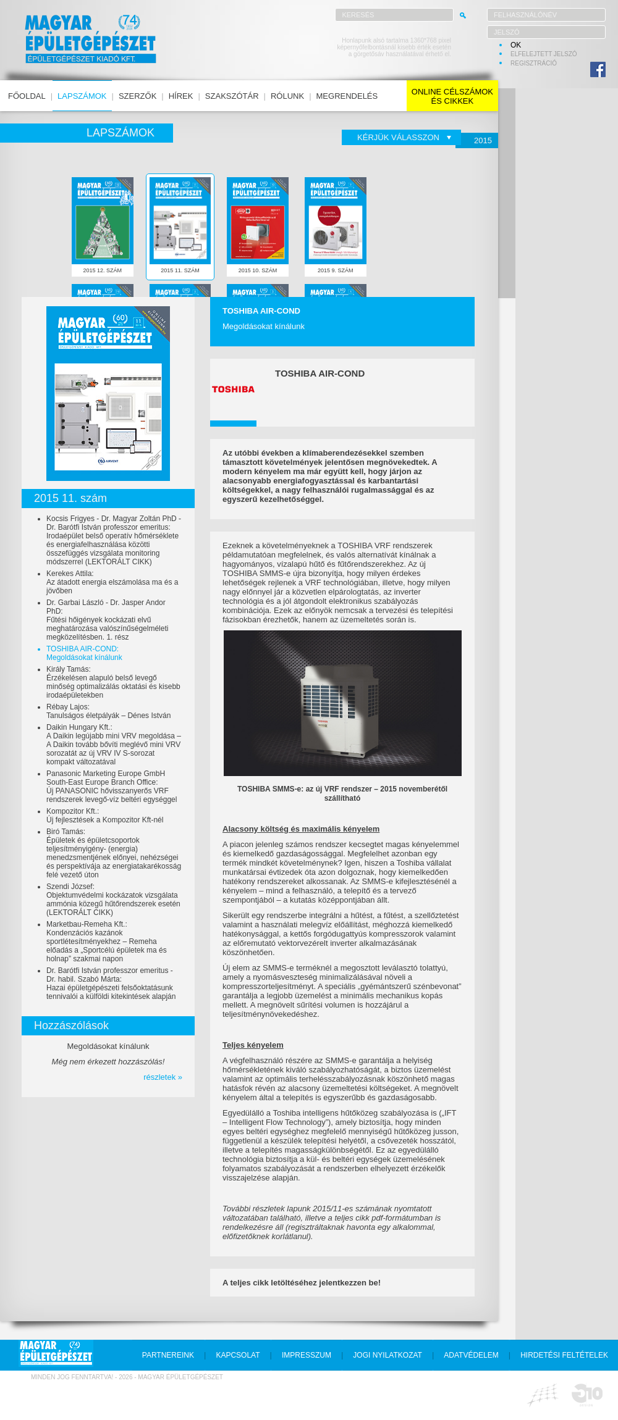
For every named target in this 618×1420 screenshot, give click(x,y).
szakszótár (232, 96)
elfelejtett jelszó (543, 54)
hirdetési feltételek (564, 1355)
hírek (181, 96)
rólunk (287, 96)
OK (515, 45)
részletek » (162, 1077)
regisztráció (533, 63)
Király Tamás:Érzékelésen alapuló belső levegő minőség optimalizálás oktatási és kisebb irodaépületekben (113, 682)
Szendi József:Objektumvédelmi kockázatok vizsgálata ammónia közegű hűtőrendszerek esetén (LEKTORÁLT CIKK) (113, 899)
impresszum (306, 1355)
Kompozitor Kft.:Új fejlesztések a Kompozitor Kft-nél (104, 815)
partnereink (168, 1355)
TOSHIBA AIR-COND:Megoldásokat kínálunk (84, 653)
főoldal (27, 96)
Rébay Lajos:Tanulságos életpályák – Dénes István (108, 711)
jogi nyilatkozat (387, 1355)
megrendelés (347, 96)
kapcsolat (238, 1355)
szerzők (137, 96)
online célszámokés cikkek (452, 96)
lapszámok (81, 96)
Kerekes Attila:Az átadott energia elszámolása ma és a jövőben (112, 582)
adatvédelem (471, 1355)
